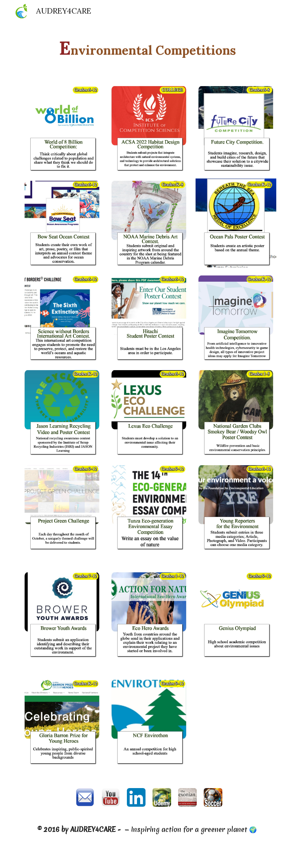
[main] (149, 48)
